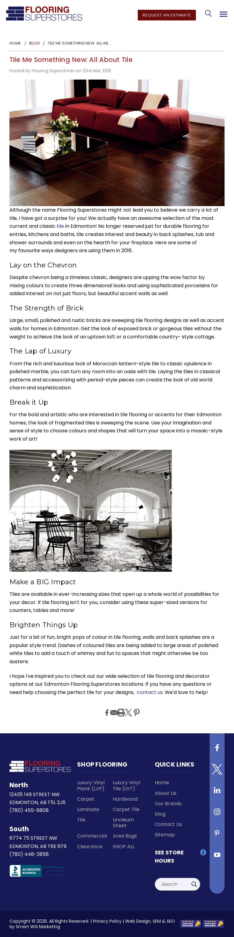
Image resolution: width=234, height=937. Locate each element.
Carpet (85, 799)
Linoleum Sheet (123, 822)
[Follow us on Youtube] (217, 856)
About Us (165, 793)
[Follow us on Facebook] (217, 750)
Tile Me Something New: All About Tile (71, 59)
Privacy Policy (107, 921)
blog (160, 813)
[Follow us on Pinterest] (217, 835)
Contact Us (168, 824)
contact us (150, 692)
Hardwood (125, 799)
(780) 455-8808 (29, 810)
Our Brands (168, 803)
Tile (81, 819)
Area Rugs (125, 835)
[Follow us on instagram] (217, 814)
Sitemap (165, 834)
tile (60, 226)
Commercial (92, 835)
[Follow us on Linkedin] (217, 792)
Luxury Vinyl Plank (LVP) (91, 785)
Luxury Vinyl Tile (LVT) (126, 785)
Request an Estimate (167, 15)
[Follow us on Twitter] (217, 771)
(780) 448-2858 (29, 854)
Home (162, 782)
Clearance (89, 846)
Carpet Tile (126, 809)
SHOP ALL (124, 846)
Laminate (88, 809)
